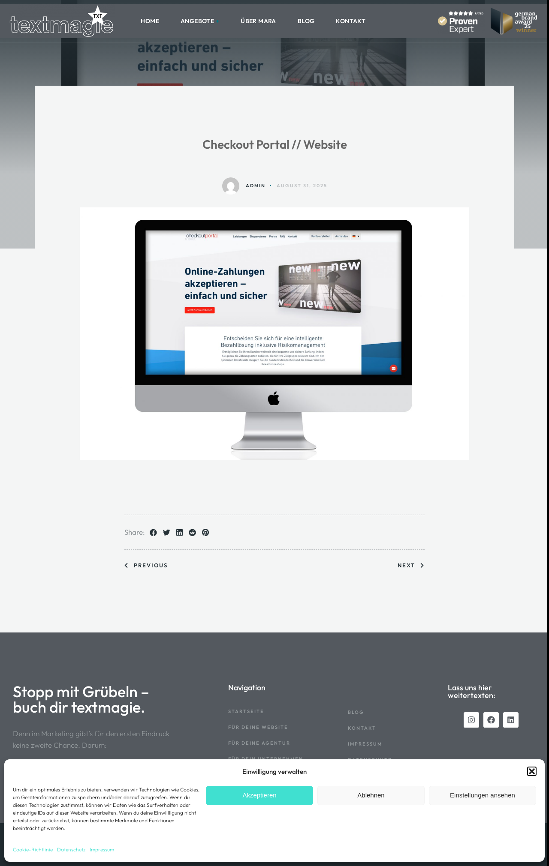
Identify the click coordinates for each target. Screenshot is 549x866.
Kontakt (350, 21)
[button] (532, 771)
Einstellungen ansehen (482, 795)
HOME (150, 21)
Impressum (102, 849)
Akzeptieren (259, 795)
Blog (306, 21)
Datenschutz (71, 849)
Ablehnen (370, 795)
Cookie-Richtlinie (33, 849)
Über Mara (258, 21)
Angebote (197, 21)
